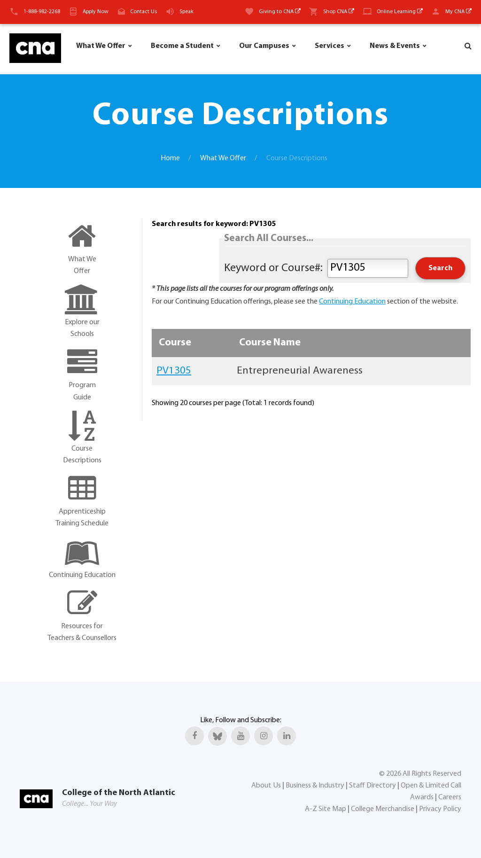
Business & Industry (315, 785)
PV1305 (173, 371)
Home (170, 158)
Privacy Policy (440, 809)
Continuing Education (352, 301)
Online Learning (400, 12)
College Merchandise (382, 809)
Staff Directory (372, 785)
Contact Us (143, 12)
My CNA (458, 12)
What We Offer (100, 46)
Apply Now (96, 12)
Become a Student (182, 46)
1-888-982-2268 (41, 12)
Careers (449, 797)
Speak (186, 12)
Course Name (270, 342)
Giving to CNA (280, 12)
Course (175, 342)
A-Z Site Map (325, 809)
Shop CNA (338, 12)
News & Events (395, 46)
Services (329, 46)
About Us (266, 785)
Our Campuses (264, 46)
